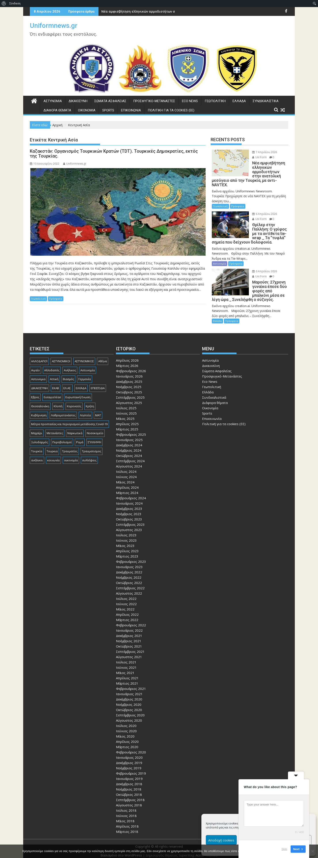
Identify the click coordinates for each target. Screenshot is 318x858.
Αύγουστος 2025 (129, 398)
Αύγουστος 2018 (129, 800)
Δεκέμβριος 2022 (129, 567)
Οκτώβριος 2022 (129, 578)
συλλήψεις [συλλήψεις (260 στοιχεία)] (89, 456)
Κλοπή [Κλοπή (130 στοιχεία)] (58, 402)
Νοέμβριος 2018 (128, 785)
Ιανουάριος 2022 (129, 626)
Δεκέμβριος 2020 (129, 695)
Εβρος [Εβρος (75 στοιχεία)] (35, 393)
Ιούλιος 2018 (126, 806)
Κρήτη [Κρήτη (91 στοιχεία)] (90, 402)
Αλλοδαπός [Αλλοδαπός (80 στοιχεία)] (51, 366)
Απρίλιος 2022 (127, 610)
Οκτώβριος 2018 (129, 790)
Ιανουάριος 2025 (129, 435)
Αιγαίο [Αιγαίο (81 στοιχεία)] (35, 366)
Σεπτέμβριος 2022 (130, 583)
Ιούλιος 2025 (126, 403)
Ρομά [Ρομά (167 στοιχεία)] (79, 438)
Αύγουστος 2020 (129, 716)
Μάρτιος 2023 (127, 552)
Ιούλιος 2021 (126, 657)
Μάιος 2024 (125, 477)
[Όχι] (312, 851)
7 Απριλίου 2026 (260, 152)
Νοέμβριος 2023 (128, 509)
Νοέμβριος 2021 (128, 636)
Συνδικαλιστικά (265, 101)
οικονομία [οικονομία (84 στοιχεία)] (71, 456)
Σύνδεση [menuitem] (15, 3)
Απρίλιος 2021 (127, 673)
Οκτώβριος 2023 (129, 515)
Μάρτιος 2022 (127, 615)
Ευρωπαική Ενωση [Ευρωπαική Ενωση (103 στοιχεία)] (78, 393)
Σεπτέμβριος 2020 (130, 710)
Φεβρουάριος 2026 (131, 366)
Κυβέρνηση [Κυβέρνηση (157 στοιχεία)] (39, 411)
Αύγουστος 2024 (129, 462)
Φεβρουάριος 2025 (131, 430)
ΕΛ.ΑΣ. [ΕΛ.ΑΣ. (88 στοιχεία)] (67, 384)
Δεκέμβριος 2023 (129, 504)
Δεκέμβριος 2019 (129, 758)
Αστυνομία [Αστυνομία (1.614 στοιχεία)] (87, 366)
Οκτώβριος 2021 (129, 642)
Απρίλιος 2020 (127, 737)
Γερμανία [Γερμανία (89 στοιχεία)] (84, 375)
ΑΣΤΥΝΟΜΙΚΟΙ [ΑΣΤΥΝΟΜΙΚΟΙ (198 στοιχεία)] (61, 357)
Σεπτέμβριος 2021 (130, 647)
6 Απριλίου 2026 (260, 209)
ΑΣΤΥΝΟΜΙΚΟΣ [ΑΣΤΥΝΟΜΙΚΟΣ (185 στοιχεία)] (84, 357)
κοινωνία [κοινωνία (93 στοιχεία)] (53, 456)
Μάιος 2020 (125, 732)
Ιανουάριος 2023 (129, 562)
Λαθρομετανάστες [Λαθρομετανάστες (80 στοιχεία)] (63, 411)
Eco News (190, 101)
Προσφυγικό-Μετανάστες (154, 101)
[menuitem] (4, 3)
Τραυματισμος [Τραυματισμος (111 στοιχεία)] (91, 447)
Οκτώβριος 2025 (129, 387)
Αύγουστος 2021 (129, 652)
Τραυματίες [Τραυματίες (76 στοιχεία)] (70, 447)
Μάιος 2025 (125, 414)
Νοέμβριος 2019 (128, 763)
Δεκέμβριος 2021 (129, 631)
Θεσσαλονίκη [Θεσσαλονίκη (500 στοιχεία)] (40, 402)
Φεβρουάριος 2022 (131, 620)
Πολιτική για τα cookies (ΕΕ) (171, 110)
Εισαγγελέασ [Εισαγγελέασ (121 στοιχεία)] (52, 393)
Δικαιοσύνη (78, 101)
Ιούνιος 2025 (126, 409)
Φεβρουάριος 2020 (131, 747)
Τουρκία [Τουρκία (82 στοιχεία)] (36, 447)
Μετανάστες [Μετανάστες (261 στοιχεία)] (55, 429)
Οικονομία (86, 110)
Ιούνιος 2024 (126, 472)
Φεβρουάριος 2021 (131, 684)
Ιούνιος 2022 (126, 599)
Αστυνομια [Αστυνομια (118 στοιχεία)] (38, 375)
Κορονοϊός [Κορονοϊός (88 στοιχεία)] (74, 402)
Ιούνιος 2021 (126, 663)
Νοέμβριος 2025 (128, 382)
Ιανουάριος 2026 (129, 372)
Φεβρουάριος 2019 (131, 769)
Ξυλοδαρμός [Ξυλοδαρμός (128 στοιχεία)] (39, 438)
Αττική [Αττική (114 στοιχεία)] (54, 375)
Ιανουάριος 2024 (129, 499)
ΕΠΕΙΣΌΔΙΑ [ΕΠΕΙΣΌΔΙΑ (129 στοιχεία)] (98, 384)
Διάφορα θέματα (57, 110)
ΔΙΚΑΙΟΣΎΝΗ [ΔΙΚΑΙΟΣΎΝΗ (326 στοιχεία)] (39, 384)
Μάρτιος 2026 (127, 361)
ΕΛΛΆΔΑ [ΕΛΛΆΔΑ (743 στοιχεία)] (81, 384)
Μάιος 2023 (125, 541)
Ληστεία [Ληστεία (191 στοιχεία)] (85, 411)
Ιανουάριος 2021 (129, 689)
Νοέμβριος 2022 (128, 573)
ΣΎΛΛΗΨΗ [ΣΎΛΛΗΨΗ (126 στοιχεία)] (94, 438)
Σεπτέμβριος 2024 (130, 456)
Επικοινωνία (131, 110)
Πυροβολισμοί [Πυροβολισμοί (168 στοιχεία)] (62, 438)
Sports (108, 110)
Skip (284, 849)
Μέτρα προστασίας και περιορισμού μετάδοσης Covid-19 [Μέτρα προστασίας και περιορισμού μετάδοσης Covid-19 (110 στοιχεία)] (69, 420)
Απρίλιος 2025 (127, 419)
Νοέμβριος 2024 (128, 446)
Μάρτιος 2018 (127, 827)
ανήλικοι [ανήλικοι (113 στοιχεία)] (37, 456)
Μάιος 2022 (125, 605)
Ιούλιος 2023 (126, 530)
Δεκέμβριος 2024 (129, 440)
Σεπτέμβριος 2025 (130, 393)
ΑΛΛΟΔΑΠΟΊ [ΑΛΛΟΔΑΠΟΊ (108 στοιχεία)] (39, 357)
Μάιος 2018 (125, 816)
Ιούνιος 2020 (126, 726)
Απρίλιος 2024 (127, 483)
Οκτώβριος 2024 (129, 451)
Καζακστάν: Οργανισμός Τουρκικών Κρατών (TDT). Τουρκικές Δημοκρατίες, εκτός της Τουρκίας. (114, 153)
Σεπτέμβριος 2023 (130, 520)
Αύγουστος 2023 (129, 525)
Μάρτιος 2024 (127, 488)
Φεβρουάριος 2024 (131, 493)
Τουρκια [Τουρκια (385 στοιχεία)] (52, 447)
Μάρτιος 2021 (127, 679)
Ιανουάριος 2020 (129, 753)
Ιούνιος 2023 (126, 536)
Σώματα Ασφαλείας (110, 101)
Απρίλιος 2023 (127, 546)
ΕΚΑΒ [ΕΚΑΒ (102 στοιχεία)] (55, 384)
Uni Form (255, 157)
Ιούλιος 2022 (126, 594)
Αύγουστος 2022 (129, 589)
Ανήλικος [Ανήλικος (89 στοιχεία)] (70, 366)
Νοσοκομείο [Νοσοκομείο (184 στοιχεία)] (95, 429)
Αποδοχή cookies (221, 840)
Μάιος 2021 (125, 668)
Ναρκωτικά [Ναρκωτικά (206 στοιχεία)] (74, 429)
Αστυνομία (53, 101)
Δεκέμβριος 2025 (129, 377)
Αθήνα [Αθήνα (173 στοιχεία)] (102, 357)
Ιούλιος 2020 (126, 721)
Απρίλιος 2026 (127, 356)
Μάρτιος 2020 (127, 742)
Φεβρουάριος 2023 (131, 557)
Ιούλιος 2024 (126, 467)
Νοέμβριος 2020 (128, 700)
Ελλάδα (239, 101)
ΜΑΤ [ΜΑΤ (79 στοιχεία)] (98, 411)
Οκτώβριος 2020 (129, 705)
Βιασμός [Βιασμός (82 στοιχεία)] (68, 375)
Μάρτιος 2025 (127, 424)
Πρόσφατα (55, 298)
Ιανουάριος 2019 (129, 774)
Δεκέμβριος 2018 (129, 779)
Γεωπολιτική (215, 101)
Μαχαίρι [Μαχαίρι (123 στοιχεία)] (36, 429)
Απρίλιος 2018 (127, 822)
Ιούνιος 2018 (126, 811)
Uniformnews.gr (53, 25)
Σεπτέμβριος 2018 (130, 795)
